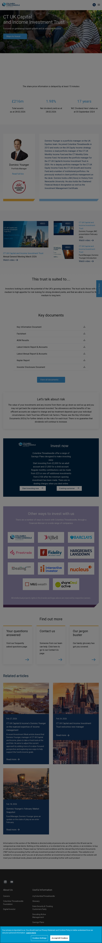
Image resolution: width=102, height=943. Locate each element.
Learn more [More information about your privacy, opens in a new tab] (31, 933)
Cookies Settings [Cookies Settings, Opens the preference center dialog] (39, 938)
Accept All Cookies (60, 938)
